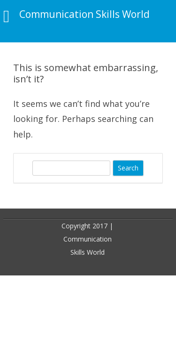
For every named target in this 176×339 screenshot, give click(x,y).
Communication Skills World (84, 14)
